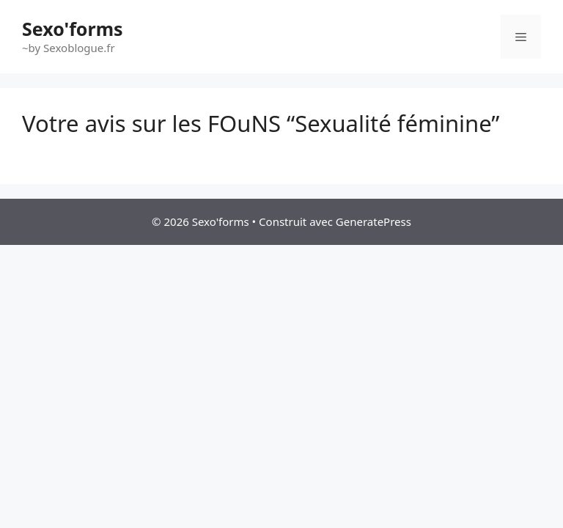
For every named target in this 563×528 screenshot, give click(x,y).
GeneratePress (373, 221)
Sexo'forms (72, 28)
